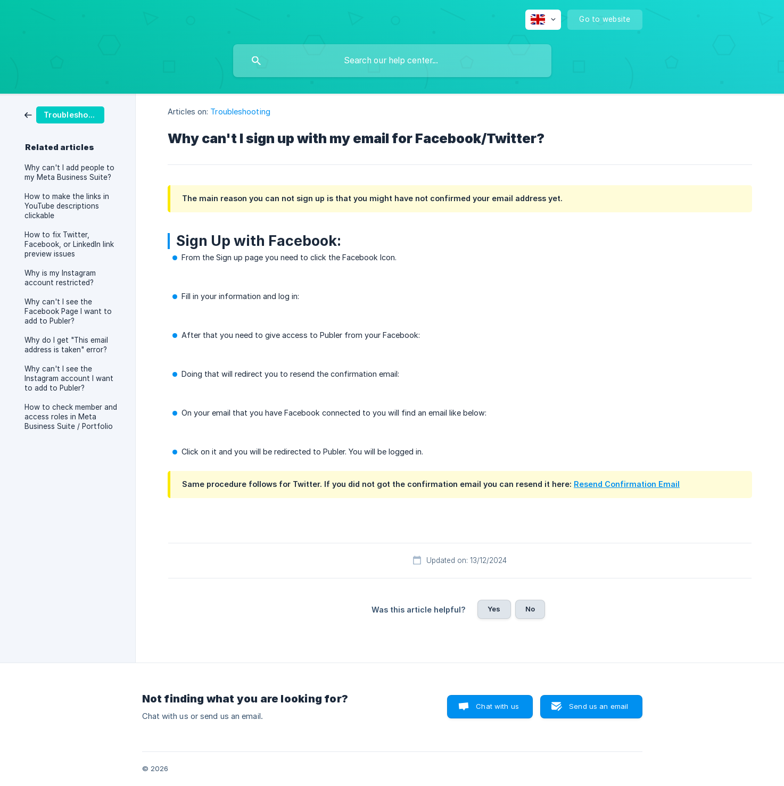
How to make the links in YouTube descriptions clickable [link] (66, 206)
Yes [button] (494, 609)
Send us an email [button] (598, 706)
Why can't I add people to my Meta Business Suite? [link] (69, 172)
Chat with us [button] (497, 706)
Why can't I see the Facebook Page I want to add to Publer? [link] (68, 311)
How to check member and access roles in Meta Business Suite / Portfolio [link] (70, 417)
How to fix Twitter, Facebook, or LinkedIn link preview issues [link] (69, 244)
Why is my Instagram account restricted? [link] (60, 278)
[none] (543, 20)
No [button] (530, 609)
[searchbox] (392, 60)
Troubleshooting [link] (240, 111)
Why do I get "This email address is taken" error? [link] (66, 345)
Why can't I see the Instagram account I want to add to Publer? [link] (68, 378)
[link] (64, 114)
